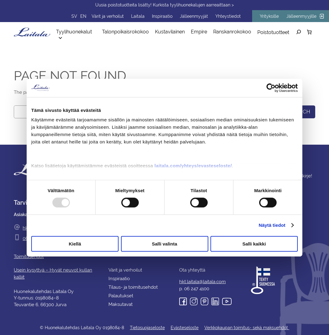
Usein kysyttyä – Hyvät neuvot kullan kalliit (58, 269)
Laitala (146, 16)
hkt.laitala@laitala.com (202, 281)
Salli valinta (164, 243)
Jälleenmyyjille (306, 16)
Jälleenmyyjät (200, 16)
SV (85, 16)
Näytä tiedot (272, 225)
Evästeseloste (184, 327)
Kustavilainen (171, 31)
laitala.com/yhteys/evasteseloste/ (193, 165)
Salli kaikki (254, 243)
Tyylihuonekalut (79, 32)
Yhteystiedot (232, 16)
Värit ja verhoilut (117, 16)
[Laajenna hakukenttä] (298, 32)
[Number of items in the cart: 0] (309, 32)
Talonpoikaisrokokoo (128, 31)
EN (93, 16)
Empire (199, 31)
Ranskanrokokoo (232, 31)
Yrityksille (272, 16)
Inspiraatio (170, 16)
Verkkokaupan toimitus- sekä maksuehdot (245, 327)
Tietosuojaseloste (147, 327)
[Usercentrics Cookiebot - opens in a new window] (271, 87)
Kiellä (75, 243)
